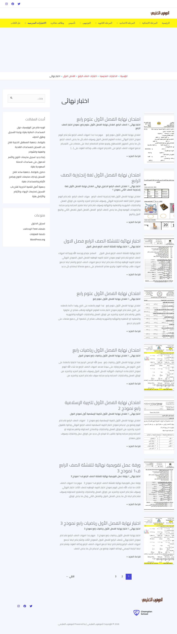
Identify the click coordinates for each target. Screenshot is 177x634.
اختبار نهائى (135, 124)
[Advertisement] (88, 50)
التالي (70, 576)
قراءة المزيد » (133, 156)
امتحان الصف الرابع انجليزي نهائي (111, 186)
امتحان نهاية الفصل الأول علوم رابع (109, 119)
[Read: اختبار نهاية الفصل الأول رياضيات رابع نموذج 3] (159, 540)
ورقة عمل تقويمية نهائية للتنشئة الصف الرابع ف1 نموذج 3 (100, 468)
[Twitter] (19, 4)
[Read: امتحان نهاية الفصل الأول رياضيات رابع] (159, 367)
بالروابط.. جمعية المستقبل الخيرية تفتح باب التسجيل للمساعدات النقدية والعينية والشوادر (26, 147)
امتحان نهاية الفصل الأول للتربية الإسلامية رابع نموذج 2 (103, 405)
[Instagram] (6, 4)
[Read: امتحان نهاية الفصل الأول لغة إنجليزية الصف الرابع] (159, 199)
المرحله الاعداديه (126, 23)
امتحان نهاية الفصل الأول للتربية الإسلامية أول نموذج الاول (98, 413)
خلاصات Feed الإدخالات (34, 229)
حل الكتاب (15, 23)
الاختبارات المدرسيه (35, 23)
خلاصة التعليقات (37, 234)
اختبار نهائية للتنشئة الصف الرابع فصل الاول (102, 241)
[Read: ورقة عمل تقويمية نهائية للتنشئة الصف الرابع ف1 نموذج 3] (159, 485)
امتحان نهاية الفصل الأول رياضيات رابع (107, 350)
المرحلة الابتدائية (148, 23)
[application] (140, 23)
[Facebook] (12, 4)
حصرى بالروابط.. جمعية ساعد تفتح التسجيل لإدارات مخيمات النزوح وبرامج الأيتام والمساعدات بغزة (27, 177)
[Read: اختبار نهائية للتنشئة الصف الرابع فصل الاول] (159, 258)
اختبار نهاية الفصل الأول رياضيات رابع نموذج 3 (100, 523)
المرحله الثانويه (103, 23)
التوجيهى (85, 23)
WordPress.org (37, 239)
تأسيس (71, 23)
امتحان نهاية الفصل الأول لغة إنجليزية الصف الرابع (101, 178)
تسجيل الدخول (38, 223)
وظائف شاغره (57, 23)
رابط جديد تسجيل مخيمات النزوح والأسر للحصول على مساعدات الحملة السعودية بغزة (26, 162)
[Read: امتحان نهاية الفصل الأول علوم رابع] (159, 138)
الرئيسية (166, 23)
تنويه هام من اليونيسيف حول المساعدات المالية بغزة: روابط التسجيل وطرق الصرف (26, 132)
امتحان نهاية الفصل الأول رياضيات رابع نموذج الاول (102, 355)
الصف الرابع (121, 124)
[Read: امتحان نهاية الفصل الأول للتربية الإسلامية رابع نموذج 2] (159, 424)
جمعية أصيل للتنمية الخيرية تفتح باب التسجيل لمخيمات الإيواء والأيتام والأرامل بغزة (27, 191)
